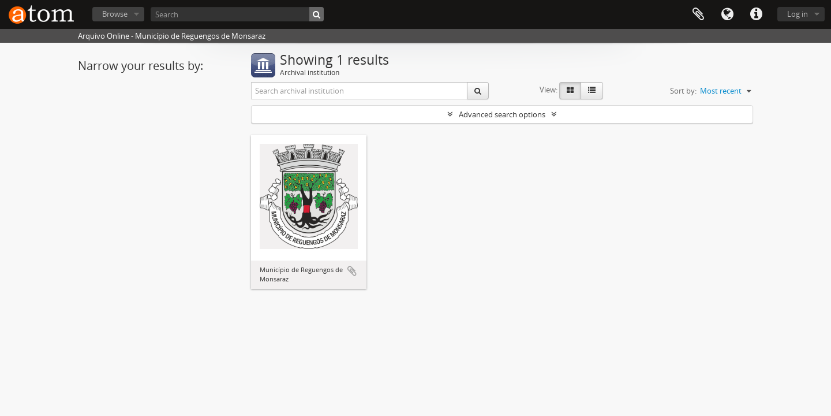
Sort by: (683, 91)
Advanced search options (502, 114)
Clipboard (698, 14)
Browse (115, 14)
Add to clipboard (352, 271)
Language (727, 14)
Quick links (756, 14)
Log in (797, 14)
